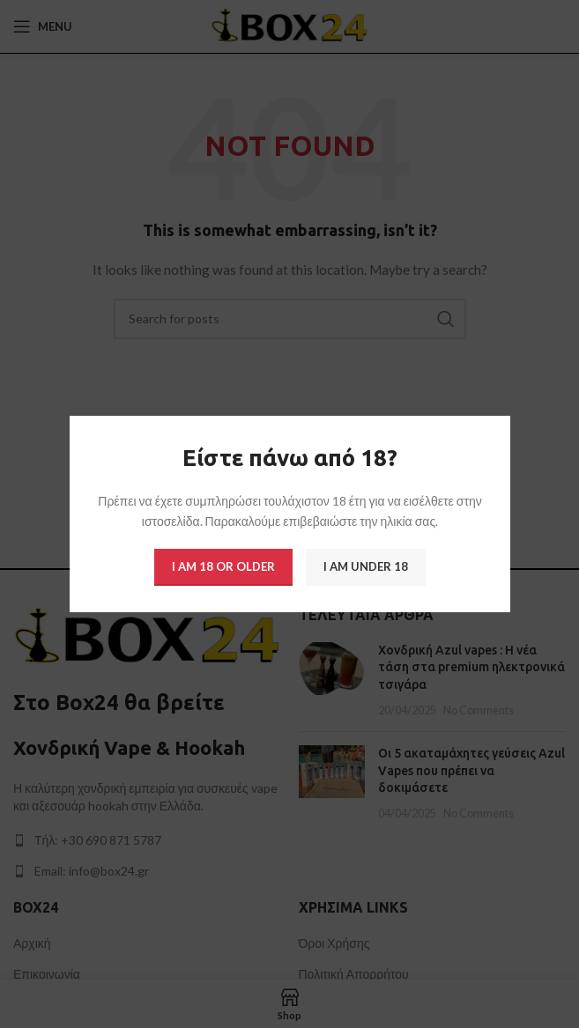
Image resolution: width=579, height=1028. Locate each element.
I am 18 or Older (223, 566)
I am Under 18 (365, 566)
